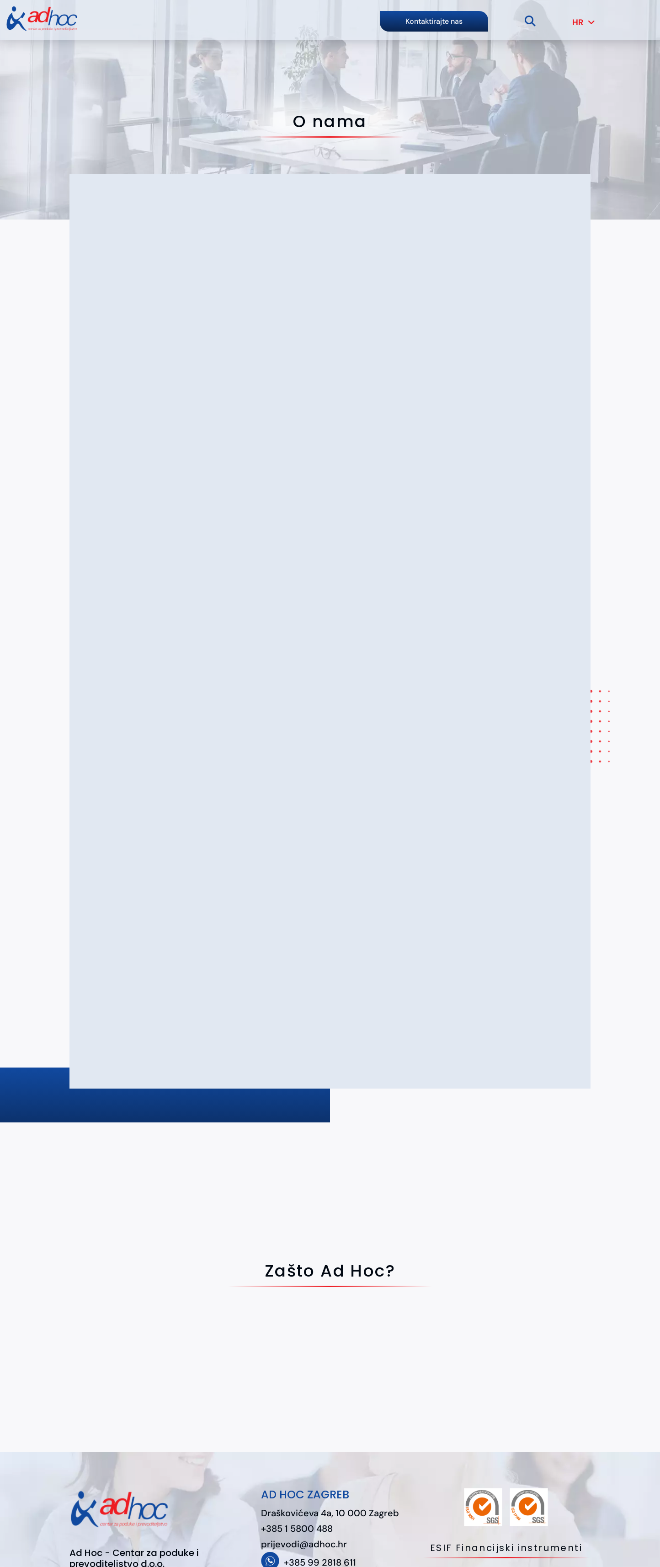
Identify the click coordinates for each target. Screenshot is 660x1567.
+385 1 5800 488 (297, 1529)
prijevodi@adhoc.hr (304, 1544)
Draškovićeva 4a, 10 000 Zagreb (330, 1513)
